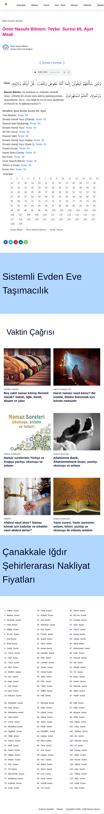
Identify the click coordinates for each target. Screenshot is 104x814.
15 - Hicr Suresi (11, 677)
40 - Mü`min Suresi (78, 615)
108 (28, 215)
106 (12, 215)
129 (20, 224)
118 (20, 219)
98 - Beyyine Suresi (78, 712)
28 (94, 183)
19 (32, 183)
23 (60, 183)
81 (12, 206)
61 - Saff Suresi (11, 717)
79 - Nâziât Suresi (45, 712)
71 (32, 201)
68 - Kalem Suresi (12, 750)
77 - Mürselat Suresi (45, 703)
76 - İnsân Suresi (11, 788)
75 (60, 201)
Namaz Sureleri (12, 454)
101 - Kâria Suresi (77, 727)
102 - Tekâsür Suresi (79, 731)
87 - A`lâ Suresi (44, 750)
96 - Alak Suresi (77, 703)
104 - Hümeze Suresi (79, 741)
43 (18, 192)
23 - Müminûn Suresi (46, 625)
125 (77, 219)
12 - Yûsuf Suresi (11, 662)
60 (46, 197)
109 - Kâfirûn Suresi (78, 764)
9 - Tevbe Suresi (11, 648)
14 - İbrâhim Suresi (12, 672)
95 (18, 210)
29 (12, 188)
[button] (21, 5)
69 (18, 201)
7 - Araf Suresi (10, 639)
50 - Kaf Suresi (76, 662)
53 (87, 192)
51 (73, 192)
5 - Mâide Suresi (11, 629)
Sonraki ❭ (59, 62)
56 (18, 197)
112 (61, 215)
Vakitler (100, 5)
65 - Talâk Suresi (11, 736)
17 (18, 183)
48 (53, 192)
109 (36, 215)
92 (87, 206)
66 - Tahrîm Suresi (12, 741)
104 (86, 210)
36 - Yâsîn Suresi (44, 686)
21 (46, 183)
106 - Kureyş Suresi (78, 750)
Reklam (60, 809)
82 (18, 206)
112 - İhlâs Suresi (77, 778)
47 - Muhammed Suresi (80, 648)
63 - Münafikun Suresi (13, 727)
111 (53, 215)
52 (80, 192)
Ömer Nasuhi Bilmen (12, 21)
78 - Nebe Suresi (44, 708)
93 (94, 206)
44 (25, 192)
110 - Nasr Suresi (77, 769)
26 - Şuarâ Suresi (44, 639)
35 (53, 188)
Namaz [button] (74, 5)
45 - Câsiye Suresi (78, 639)
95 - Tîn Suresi (43, 788)
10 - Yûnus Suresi (12, 653)
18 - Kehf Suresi (11, 691)
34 (46, 188)
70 (25, 201)
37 (67, 188)
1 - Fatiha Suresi (11, 611)
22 (53, 183)
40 (87, 188)
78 (80, 201)
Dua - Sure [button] (60, 5)
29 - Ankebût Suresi (45, 653)
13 (83, 178)
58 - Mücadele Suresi (13, 703)
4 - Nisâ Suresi (10, 625)
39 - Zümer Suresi (77, 611)
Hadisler (87, 5)
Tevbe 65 (22, 115)
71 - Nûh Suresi (11, 764)
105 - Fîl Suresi (76, 745)
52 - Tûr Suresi (76, 672)
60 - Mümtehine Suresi (13, 712)
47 (46, 192)
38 (73, 188)
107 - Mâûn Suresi (78, 755)
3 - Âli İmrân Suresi (12, 620)
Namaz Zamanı (93, 809)
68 (12, 201)
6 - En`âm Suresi (11, 634)
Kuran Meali (8, 174)
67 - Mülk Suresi (11, 745)
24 (67, 183)
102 (70, 210)
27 (87, 183)
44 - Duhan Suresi (77, 634)
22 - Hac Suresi (43, 620)
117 (12, 219)
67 (94, 197)
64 (73, 197)
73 (46, 201)
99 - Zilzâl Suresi (77, 717)
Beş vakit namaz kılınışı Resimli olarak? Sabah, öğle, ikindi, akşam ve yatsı (26, 396)
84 (32, 206)
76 (67, 201)
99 (46, 210)
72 (39, 201)
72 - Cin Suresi (10, 769)
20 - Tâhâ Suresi (44, 611)
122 (53, 219)
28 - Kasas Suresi (44, 648)
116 (93, 215)
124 (69, 219)
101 (62, 210)
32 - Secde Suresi (45, 667)
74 (53, 201)
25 (73, 183)
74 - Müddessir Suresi (13, 778)
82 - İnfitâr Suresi (44, 727)
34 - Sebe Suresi (44, 677)
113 (69, 215)
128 (12, 224)
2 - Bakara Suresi (12, 615)
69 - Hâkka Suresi (12, 755)
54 (94, 192)
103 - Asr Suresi (77, 736)
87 (53, 206)
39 (80, 188)
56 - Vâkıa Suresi (77, 691)
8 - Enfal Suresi (10, 644)
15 (97, 178)
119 (28, 219)
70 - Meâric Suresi (12, 760)
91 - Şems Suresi (44, 769)
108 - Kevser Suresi (78, 760)
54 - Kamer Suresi (78, 681)
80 (94, 201)
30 (18, 188)
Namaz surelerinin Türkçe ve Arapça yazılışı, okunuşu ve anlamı (24, 461)
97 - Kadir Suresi (77, 708)
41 (94, 188)
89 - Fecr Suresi (44, 760)
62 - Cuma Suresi (12, 722)
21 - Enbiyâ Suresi (45, 615)
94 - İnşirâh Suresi (44, 783)
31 (25, 188)
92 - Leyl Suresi (44, 774)
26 (80, 183)
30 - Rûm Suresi (44, 658)
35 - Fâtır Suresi (44, 681)
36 (60, 188)
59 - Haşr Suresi (11, 708)
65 (80, 197)
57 (25, 197)
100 (54, 210)
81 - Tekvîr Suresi (44, 722)
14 (90, 178)
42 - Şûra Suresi (77, 625)
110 (45, 215)
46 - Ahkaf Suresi (77, 644)
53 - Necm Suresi (77, 677)
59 (39, 197)
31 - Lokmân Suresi (45, 662)
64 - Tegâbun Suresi (13, 731)
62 (60, 197)
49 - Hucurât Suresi (78, 658)
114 (77, 215)
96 (25, 210)
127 (93, 219)
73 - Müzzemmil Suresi (14, 774)
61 (53, 197)
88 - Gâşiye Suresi (45, 755)
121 (45, 219)
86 (46, 206)
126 (85, 219)
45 (32, 192)
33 (39, 188)
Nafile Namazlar (62, 389)
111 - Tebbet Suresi (78, 774)
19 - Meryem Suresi (12, 695)
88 (60, 206)
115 (85, 215)
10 (63, 178)
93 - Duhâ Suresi (44, 778)
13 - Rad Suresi (11, 667)
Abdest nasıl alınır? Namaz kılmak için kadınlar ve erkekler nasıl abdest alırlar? (26, 526)
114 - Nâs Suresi (77, 788)
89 (67, 206)
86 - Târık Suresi (44, 745)
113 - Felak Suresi (78, 783)
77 (73, 201)
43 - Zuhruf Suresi (77, 629)
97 (32, 210)
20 (39, 183)
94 (12, 210)
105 (94, 210)
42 (12, 192)
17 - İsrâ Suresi (11, 686)
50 (67, 192)
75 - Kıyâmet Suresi (13, 783)
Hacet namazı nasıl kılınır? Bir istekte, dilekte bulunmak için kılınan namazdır (74, 396)
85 (39, 206)
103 (78, 210)
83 (25, 206)
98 (39, 210)
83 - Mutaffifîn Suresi (46, 731)
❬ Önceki (45, 62)
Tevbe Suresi (56, 230)
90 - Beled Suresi (44, 764)
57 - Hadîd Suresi (77, 695)
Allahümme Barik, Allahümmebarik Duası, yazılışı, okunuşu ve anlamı (75, 461)
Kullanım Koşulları (46, 809)
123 (61, 219)
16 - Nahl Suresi (11, 681)
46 (39, 192)
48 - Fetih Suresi (77, 653)
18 (25, 183)
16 (12, 183)
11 (70, 178)
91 (80, 206)
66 (87, 197)
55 (12, 197)
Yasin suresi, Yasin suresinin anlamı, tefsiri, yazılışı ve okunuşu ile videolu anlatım (73, 526)
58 (32, 197)
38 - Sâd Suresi (44, 695)
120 (36, 219)
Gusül (46, 5)
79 (87, 201)
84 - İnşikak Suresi (45, 736)
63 (67, 197)
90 (73, 206)
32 (32, 188)
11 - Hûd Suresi (11, 658)
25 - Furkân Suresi (45, 634)
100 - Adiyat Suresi (78, 722)
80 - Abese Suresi (44, 717)
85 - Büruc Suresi (44, 741)
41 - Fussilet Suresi (78, 620)
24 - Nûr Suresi (43, 629)
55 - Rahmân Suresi (78, 686)
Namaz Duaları (61, 454)
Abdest (34, 5)
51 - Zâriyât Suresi (78, 667)
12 (76, 178)
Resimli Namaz (11, 389)
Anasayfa (21, 5)
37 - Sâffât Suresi (44, 691)
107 (20, 215)
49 (60, 192)
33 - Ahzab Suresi (44, 672)
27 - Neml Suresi (44, 644)
